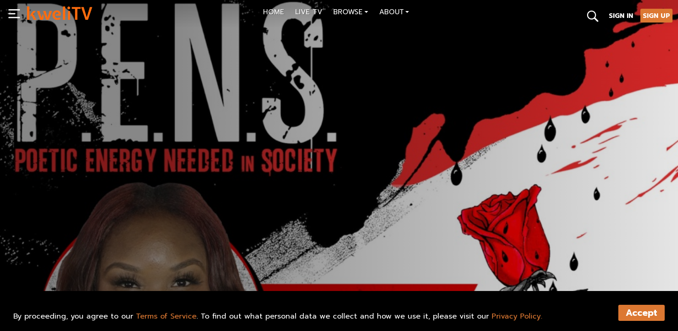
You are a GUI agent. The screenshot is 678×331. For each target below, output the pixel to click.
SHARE (113, 263)
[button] (351, 13)
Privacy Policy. (517, 316)
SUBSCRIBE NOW (59, 263)
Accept (641, 313)
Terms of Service (166, 316)
